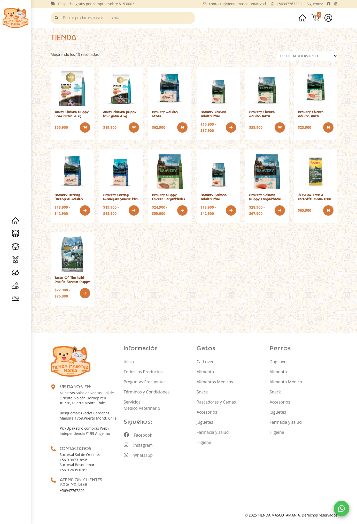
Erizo (15, 272)
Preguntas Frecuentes (145, 381)
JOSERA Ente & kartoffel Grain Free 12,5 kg (314, 199)
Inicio (15, 221)
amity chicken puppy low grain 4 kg (119, 114)
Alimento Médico (286, 381)
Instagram (138, 444)
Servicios (15, 285)
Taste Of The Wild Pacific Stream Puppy (72, 279)
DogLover (279, 361)
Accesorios (207, 411)
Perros (15, 246)
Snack (202, 391)
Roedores (15, 259)
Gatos (15, 234)
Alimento (205, 371)
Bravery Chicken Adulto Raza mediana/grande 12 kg (266, 116)
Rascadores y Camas (216, 401)
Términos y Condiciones (147, 391)
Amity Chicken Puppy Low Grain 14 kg (72, 114)
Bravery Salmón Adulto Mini (213, 197)
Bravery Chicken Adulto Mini (213, 114)
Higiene (204, 442)
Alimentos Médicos (215, 381)
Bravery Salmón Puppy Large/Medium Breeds (266, 199)
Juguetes (205, 421)
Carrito (315, 17)
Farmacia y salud (213, 432)
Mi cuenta (328, 17)
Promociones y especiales (15, 298)
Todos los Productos (143, 371)
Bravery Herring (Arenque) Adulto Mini (69, 199)
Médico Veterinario (142, 408)
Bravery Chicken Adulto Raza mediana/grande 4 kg (315, 116)
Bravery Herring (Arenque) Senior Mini (120, 197)
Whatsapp (138, 455)
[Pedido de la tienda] (307, 55)
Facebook (138, 434)
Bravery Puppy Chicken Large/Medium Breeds (170, 199)
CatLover (205, 361)
